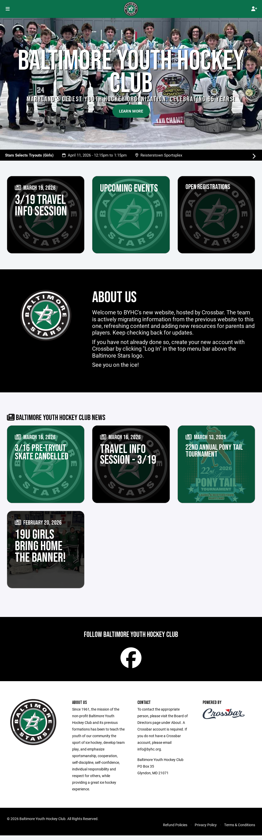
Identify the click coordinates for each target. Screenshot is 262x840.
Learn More (131, 111)
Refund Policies (175, 829)
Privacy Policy (206, 829)
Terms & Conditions (239, 829)
